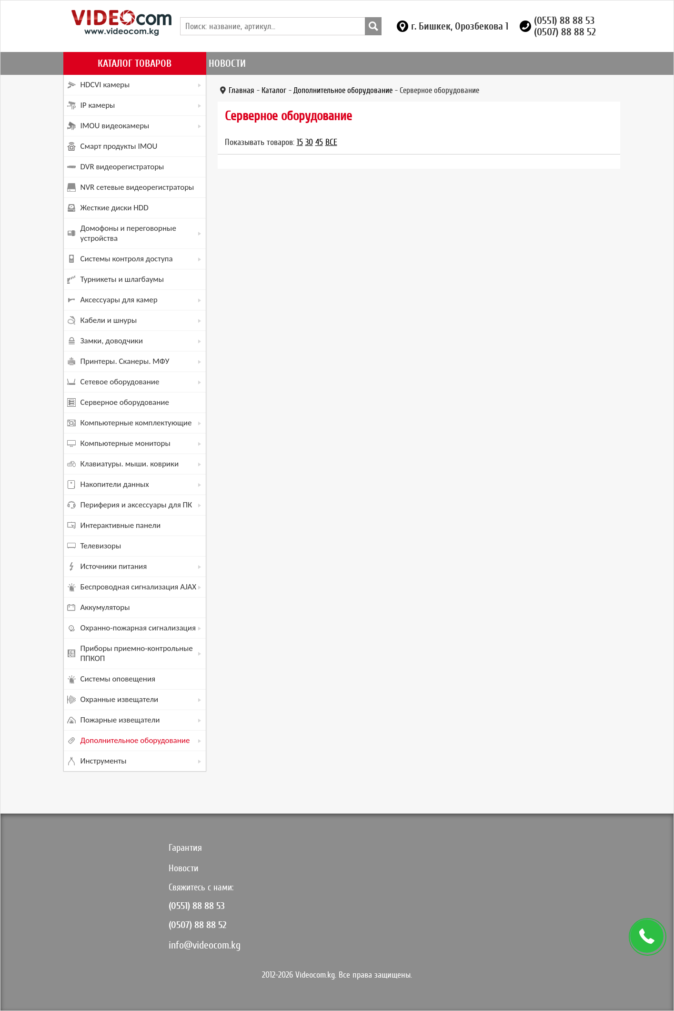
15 (300, 142)
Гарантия (185, 847)
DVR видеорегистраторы (122, 167)
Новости (227, 63)
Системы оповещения (118, 679)
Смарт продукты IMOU (119, 146)
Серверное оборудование (125, 402)
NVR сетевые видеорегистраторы (137, 187)
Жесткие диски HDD (114, 208)
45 (319, 142)
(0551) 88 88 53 (564, 20)
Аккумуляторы (105, 607)
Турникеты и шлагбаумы (122, 279)
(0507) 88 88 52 (565, 32)
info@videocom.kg (205, 945)
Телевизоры (100, 546)
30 (309, 142)
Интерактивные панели (120, 525)
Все (331, 142)
